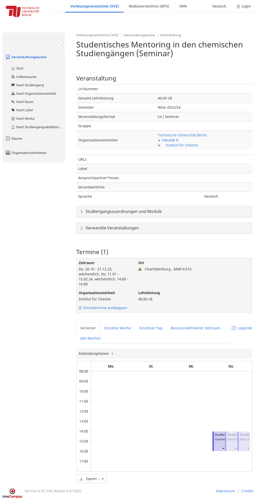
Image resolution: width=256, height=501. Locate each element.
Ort (141, 262)
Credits (248, 491)
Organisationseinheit (97, 292)
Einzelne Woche (117, 328)
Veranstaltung (170, 35)
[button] (223, 448)
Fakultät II (170, 140)
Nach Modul (22, 118)
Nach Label (22, 110)
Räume (13, 138)
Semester (88, 328)
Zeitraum (86, 262)
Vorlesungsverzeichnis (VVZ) (94, 6)
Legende (242, 328)
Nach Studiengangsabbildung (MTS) (38, 127)
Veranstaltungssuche (25, 57)
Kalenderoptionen (94, 353)
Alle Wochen (90, 338)
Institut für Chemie (182, 145)
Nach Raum (22, 101)
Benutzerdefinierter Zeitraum (195, 328)
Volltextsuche (23, 76)
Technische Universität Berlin (182, 135)
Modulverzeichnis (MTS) (149, 6)
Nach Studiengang (27, 85)
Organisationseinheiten (25, 152)
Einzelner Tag (151, 328)
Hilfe (183, 6)
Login (243, 6)
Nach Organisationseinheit (33, 93)
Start (17, 68)
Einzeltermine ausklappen (103, 307)
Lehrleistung (149, 292)
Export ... (92, 478)
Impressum (225, 491)
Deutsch (219, 6)
